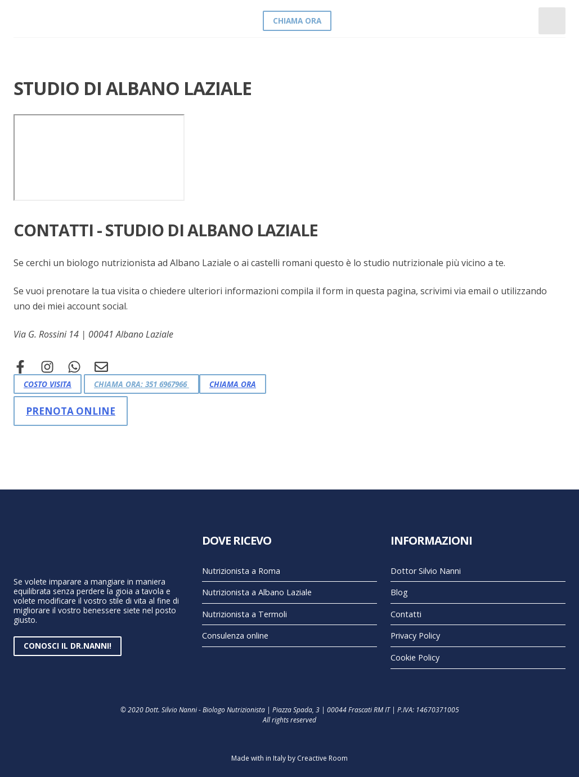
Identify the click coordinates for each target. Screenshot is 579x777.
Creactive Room (322, 758)
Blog (399, 592)
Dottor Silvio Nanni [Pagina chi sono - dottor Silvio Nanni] (426, 570)
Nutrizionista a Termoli (244, 614)
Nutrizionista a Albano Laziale (257, 592)
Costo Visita (47, 384)
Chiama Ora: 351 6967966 (141, 384)
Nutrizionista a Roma (241, 570)
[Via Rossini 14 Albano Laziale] (99, 157)
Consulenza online (235, 635)
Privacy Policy (415, 635)
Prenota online (70, 411)
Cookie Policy (415, 657)
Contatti (406, 614)
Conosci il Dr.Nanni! (67, 645)
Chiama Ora (297, 20)
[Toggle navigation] (551, 20)
